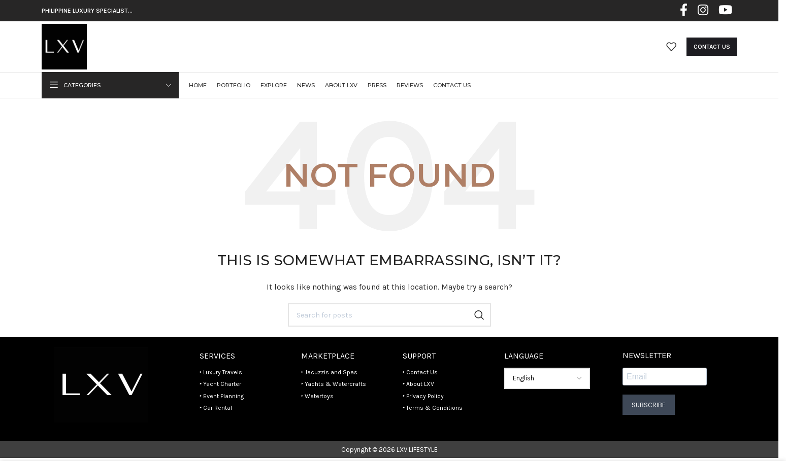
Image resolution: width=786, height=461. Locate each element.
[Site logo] (65, 47)
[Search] (389, 317)
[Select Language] (547, 380)
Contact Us (712, 47)
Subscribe (649, 406)
